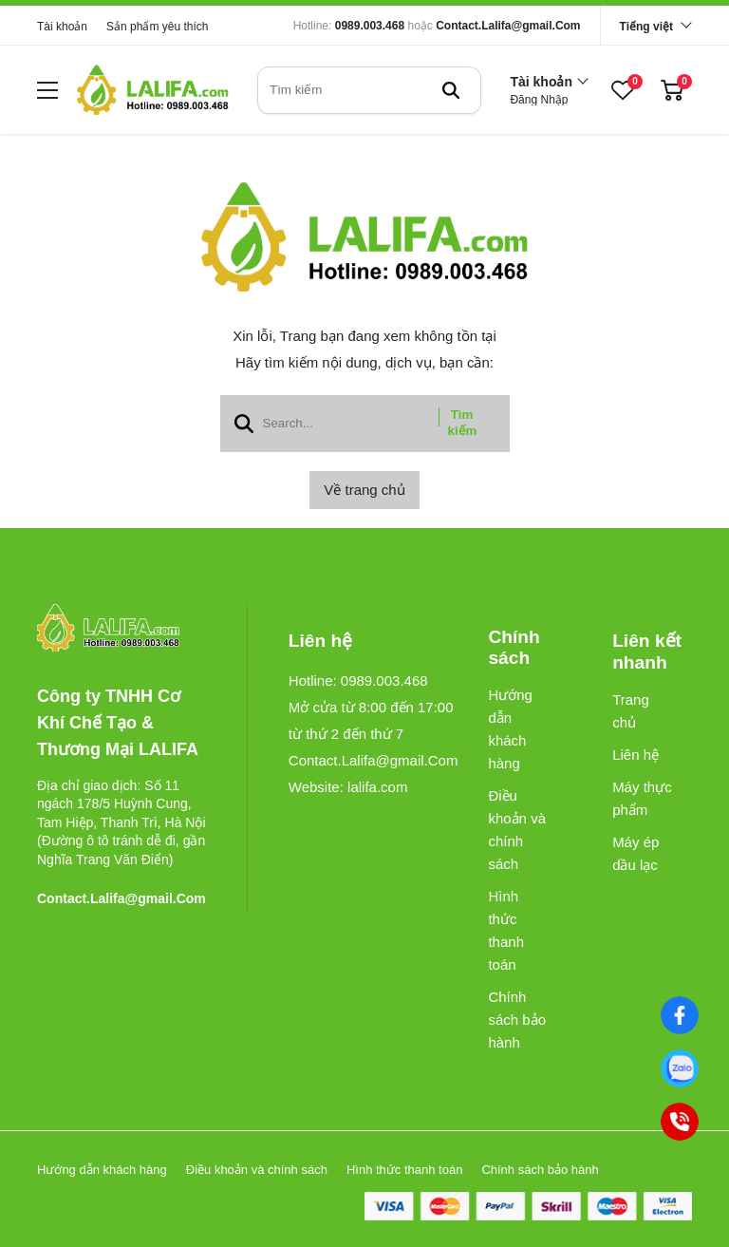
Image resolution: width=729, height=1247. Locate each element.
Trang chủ (630, 710)
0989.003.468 (369, 25)
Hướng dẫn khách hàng (510, 729)
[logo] (153, 90)
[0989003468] (679, 1068)
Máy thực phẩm (642, 798)
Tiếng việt (646, 26)
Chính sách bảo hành (517, 1019)
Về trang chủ (364, 490)
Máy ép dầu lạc (635, 853)
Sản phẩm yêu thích (157, 26)
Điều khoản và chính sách (517, 829)
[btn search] (450, 90)
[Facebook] (679, 1014)
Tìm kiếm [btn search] (462, 422)
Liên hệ (635, 754)
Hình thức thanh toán (506, 930)
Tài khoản (62, 26)
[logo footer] (121, 629)
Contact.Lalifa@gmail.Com (508, 25)
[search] (369, 90)
